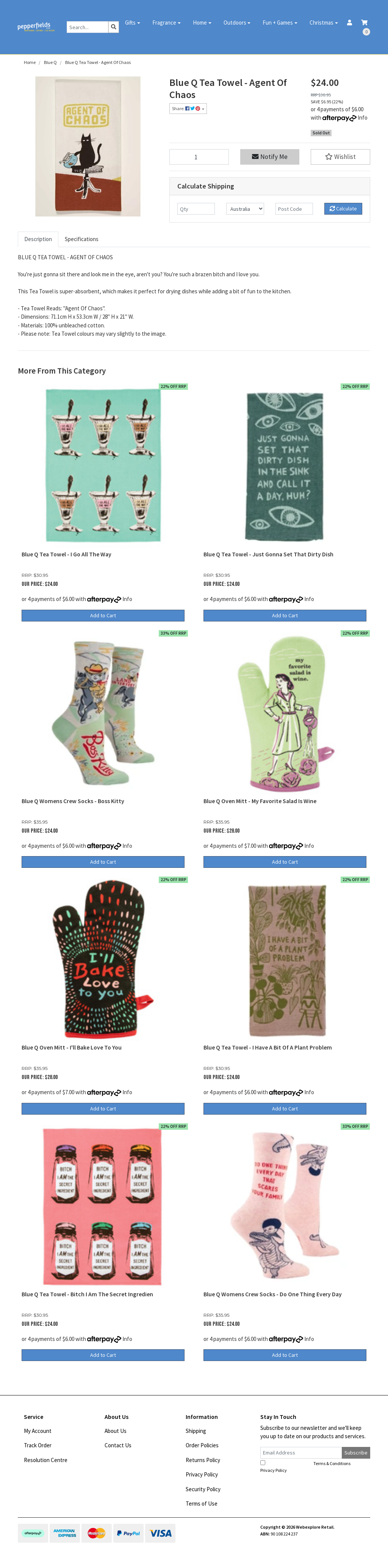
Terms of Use (201, 1503)
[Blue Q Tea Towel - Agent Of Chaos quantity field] (199, 157)
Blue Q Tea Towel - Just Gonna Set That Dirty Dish (268, 554)
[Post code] (294, 209)
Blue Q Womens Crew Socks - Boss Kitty (73, 801)
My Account (38, 1430)
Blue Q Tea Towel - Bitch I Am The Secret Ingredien (87, 1294)
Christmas (321, 22)
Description (38, 239)
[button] (340, 157)
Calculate (343, 208)
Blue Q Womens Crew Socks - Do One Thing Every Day (272, 1294)
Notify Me (270, 157)
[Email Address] (301, 1453)
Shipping (196, 1430)
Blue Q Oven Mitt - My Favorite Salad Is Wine (259, 801)
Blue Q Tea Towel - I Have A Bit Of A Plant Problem (267, 1047)
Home (200, 22)
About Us (116, 1430)
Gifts (130, 22)
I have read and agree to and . (309, 1466)
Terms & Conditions (331, 1463)
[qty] (196, 209)
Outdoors (235, 22)
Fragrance (164, 22)
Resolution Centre (45, 1460)
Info (363, 117)
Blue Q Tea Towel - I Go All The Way (66, 554)
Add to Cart (103, 615)
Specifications (82, 239)
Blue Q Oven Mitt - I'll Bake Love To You (72, 1047)
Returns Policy (203, 1460)
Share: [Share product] (186, 108)
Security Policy (203, 1489)
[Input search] (88, 27)
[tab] (38, 239)
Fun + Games (278, 22)
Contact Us (118, 1445)
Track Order (38, 1445)
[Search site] (113, 27)
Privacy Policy (202, 1474)
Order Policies (202, 1445)
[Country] (245, 209)
